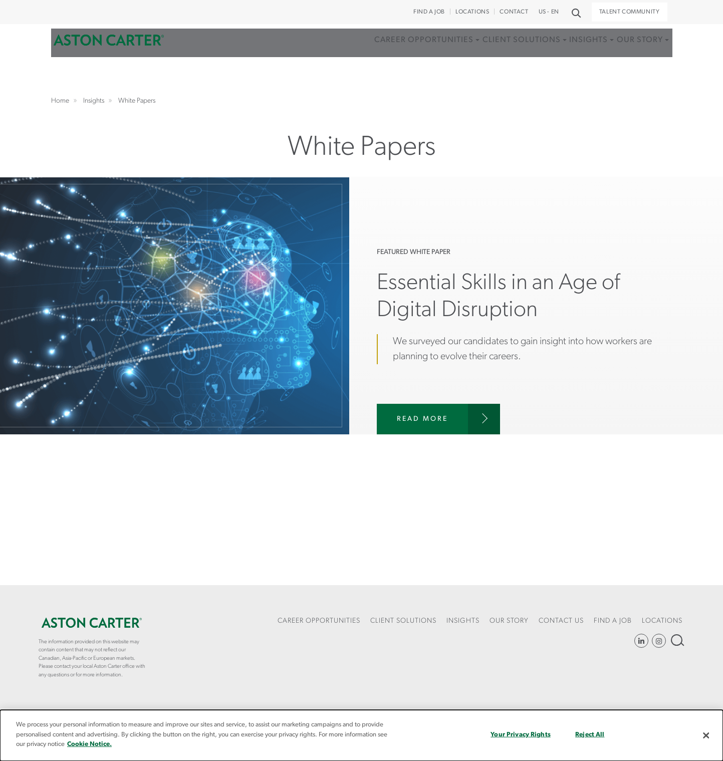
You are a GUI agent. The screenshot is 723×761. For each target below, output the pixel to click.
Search (676, 640)
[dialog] (361, 735)
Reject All (589, 734)
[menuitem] (385, 67)
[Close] (706, 735)
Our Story (628, 57)
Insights (567, 57)
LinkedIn (641, 641)
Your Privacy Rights (520, 734)
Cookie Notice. (89, 744)
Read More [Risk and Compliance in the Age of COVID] (422, 419)
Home (109, 56)
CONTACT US (561, 621)
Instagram (659, 641)
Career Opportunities (382, 57)
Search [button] (575, 12)
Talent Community (629, 12)
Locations (472, 12)
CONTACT (514, 12)
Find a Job (429, 12)
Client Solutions (490, 57)
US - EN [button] (549, 12)
